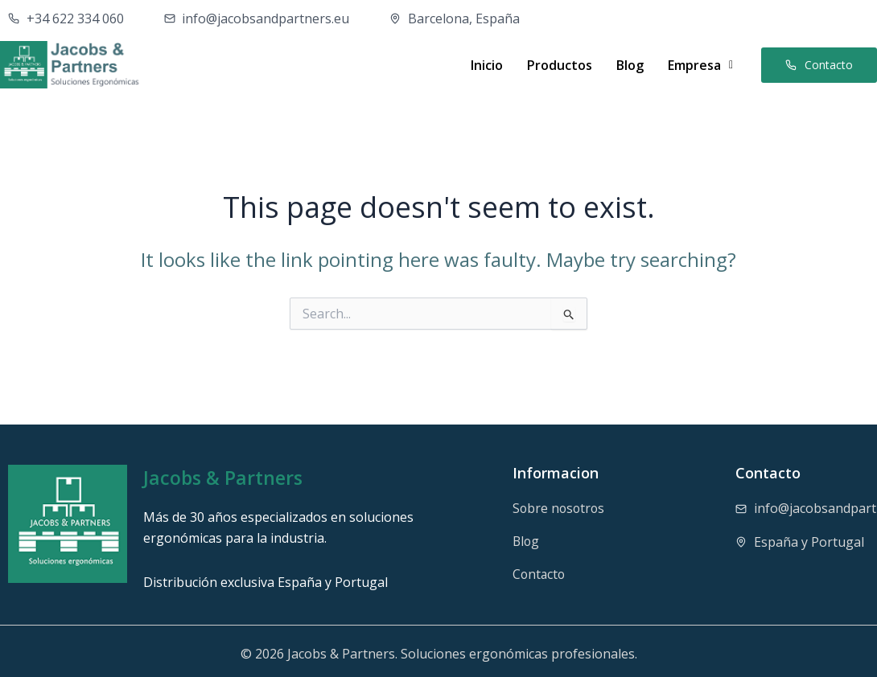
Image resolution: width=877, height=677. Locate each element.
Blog (630, 65)
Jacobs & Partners (225, 477)
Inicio (487, 65)
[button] (700, 65)
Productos (559, 65)
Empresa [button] (700, 65)
